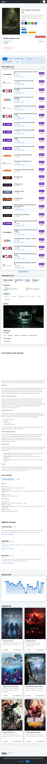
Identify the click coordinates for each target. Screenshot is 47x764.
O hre (10, 58)
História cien (29, 58)
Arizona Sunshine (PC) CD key (33, 732)
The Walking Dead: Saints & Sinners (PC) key (34, 686)
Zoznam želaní (8, 47)
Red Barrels (27, 281)
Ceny (5, 58)
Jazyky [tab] (18, 479)
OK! (27, 761)
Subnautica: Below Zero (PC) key (10, 686)
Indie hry (39, 296)
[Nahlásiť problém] (14, 48)
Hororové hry (31, 296)
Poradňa (17, 61)
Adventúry (14, 296)
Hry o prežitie (7, 299)
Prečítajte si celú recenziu (8, 534)
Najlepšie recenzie (18, 58)
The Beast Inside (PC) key (9, 732)
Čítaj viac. (21, 761)
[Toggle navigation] (40, 1)
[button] (44, 1)
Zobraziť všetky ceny (23, 271)
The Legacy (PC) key (8, 641)
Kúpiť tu (41, 73)
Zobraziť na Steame (31, 32)
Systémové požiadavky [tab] (8, 479)
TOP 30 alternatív (8, 61)
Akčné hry (6, 296)
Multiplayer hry (22, 296)
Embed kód (24, 32)
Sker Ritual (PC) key (30, 641)
